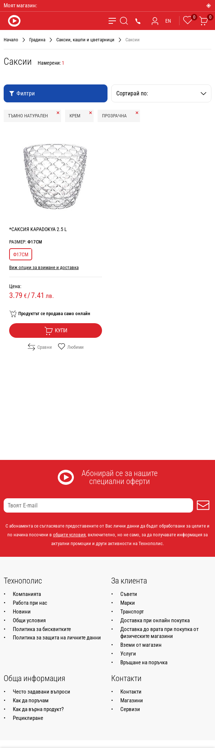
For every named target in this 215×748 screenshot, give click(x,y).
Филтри (22, 93)
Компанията (27, 594)
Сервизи (130, 709)
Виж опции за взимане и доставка (44, 267)
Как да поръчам (31, 700)
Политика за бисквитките (42, 629)
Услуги (128, 653)
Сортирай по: (161, 93)
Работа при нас (30, 603)
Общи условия (29, 620)
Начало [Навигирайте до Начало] (11, 39)
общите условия (69, 534)
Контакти (131, 691)
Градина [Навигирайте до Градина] (37, 39)
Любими (71, 347)
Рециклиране (28, 718)
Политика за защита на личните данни (57, 637)
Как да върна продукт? (38, 709)
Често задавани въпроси (41, 691)
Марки (127, 603)
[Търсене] (124, 20)
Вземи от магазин (141, 645)
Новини (22, 611)
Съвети (128, 594)
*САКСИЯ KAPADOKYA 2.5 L (38, 229)
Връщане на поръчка (143, 662)
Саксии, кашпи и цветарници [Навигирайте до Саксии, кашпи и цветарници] (85, 39)
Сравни (40, 347)
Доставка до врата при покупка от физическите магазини (159, 633)
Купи (55, 330)
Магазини (131, 700)
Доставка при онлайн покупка (155, 620)
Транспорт (132, 611)
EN (168, 21)
